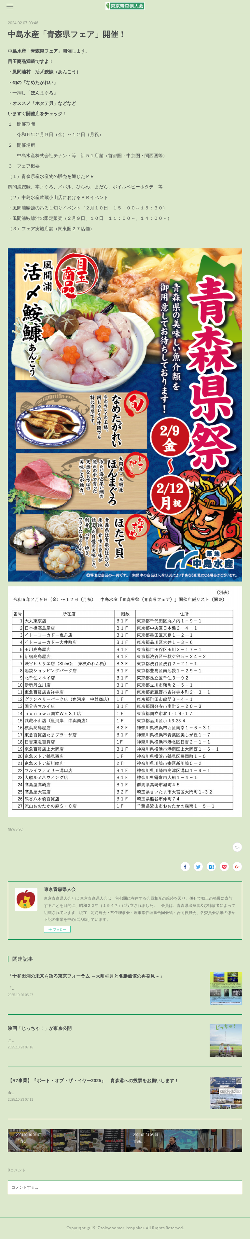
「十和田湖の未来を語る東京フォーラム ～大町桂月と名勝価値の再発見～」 (86, 976)
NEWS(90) (15, 829)
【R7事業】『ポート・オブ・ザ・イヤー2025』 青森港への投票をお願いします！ (93, 1081)
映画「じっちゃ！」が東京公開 (40, 1028)
